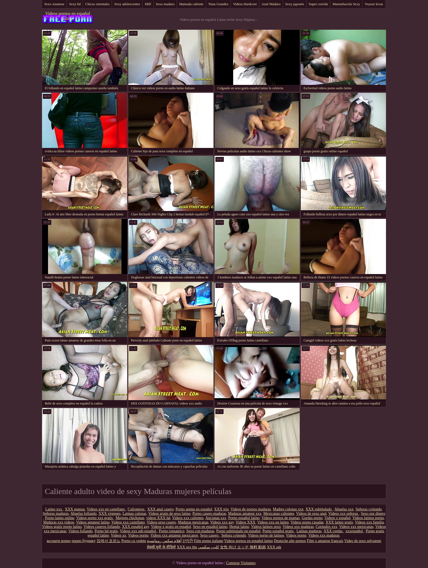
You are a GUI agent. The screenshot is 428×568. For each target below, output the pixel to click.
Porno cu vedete (133, 541)
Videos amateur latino (92, 522)
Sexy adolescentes (127, 4)
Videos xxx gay (222, 522)
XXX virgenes (110, 514)
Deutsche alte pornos (290, 541)
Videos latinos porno (368, 518)
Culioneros (136, 509)
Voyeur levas (374, 4)
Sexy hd (75, 4)
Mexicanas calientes (278, 514)
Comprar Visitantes (240, 563)
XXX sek (274, 547)
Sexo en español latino (210, 527)
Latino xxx (54, 509)
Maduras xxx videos (58, 522)
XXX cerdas (333, 531)
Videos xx (118, 535)
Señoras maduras (56, 514)
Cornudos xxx (326, 527)
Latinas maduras (309, 531)
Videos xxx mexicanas (356, 527)
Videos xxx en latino (273, 522)
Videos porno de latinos (266, 535)
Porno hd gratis (106, 531)
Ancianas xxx (215, 518)
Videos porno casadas (307, 522)
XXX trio (221, 509)
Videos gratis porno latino (62, 527)
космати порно (59, 541)
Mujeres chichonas (129, 518)
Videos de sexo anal (311, 514)
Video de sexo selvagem (362, 541)
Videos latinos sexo (266, 527)
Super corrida (318, 4)
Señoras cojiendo (368, 509)
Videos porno (138, 535)
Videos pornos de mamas (280, 518)
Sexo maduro (165, 4)
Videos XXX (245, 522)
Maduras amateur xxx (244, 514)
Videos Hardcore (245, 4)
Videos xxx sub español (138, 531)
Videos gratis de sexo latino (169, 514)
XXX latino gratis (339, 522)
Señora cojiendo (233, 535)
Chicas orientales (97, 4)
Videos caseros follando (102, 527)
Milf (148, 4)
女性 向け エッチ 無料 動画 (243, 547)
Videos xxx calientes (188, 518)
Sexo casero (209, 535)
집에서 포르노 (109, 541)
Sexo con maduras (200, 531)
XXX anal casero (160, 509)
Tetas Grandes (218, 4)
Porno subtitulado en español (238, 531)
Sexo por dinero (373, 514)
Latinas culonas (134, 514)
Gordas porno (312, 518)
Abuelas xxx (343, 509)
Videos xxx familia (369, 522)
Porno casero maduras (209, 514)
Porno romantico (172, 531)
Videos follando (81, 531)
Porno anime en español (194, 509)
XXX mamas (75, 509)
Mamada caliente (191, 4)
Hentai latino (239, 527)
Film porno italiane (208, 541)
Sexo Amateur (54, 4)
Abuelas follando (83, 514)
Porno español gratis (278, 531)
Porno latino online (59, 518)
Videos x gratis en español (171, 527)
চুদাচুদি (188, 541)
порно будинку (84, 541)
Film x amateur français (325, 541)
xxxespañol (354, 531)
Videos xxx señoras (343, 514)
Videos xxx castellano (128, 522)
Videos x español (338, 518)
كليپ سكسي (208, 547)
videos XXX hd (158, 518)
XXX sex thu (187, 547)
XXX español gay (135, 527)
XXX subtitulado (319, 509)
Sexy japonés (294, 4)
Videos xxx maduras (298, 527)
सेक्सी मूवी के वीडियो (161, 547)
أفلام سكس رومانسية (164, 541)
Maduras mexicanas (193, 522)
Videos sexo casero (161, 522)
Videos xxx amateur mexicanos (174, 535)
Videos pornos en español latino (67, 16)
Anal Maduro (271, 4)
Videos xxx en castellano (106, 509)
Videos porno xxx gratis (95, 518)
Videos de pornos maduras (250, 509)
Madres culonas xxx (288, 509)
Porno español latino (244, 518)
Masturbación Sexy (346, 4)
